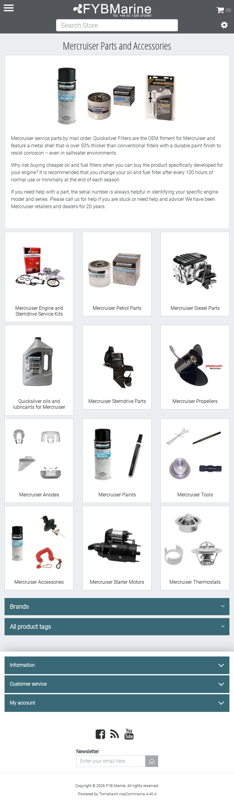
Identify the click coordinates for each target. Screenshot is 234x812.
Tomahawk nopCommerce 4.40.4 (127, 794)
